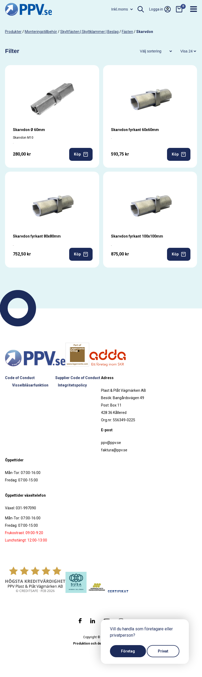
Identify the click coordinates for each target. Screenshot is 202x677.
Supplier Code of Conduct (77, 378)
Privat (163, 651)
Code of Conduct (20, 378)
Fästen (127, 32)
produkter (13, 32)
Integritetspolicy (72, 385)
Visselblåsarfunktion (30, 385)
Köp (81, 154)
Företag (128, 651)
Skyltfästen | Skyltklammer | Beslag (89, 32)
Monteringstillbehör (41, 32)
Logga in (160, 9)
